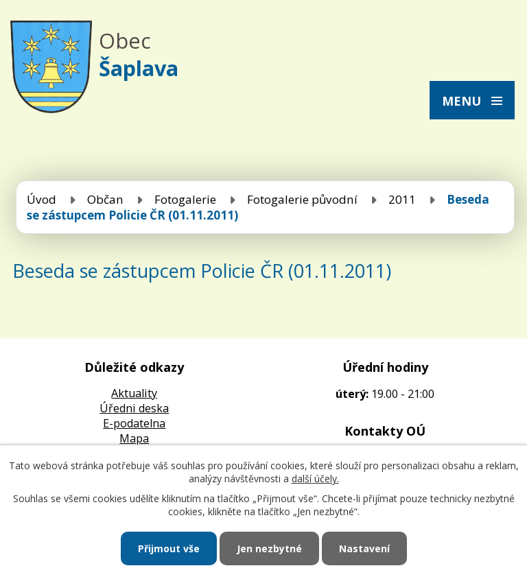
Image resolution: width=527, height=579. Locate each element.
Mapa (134, 438)
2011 (402, 199)
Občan (105, 199)
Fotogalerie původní (302, 199)
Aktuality (134, 393)
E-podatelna (134, 423)
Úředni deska (134, 408)
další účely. (315, 478)
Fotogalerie (185, 199)
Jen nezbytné (269, 548)
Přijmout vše (169, 548)
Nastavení (364, 548)
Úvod (41, 199)
